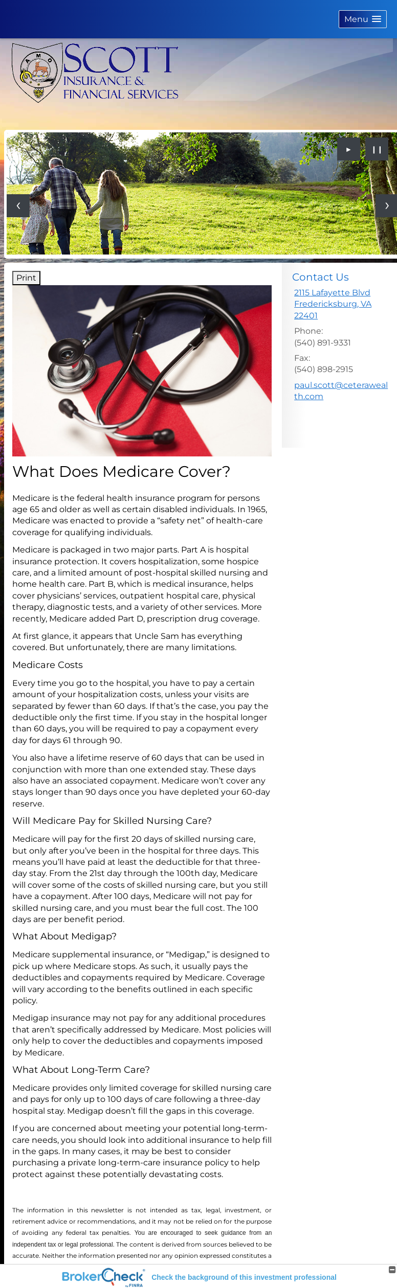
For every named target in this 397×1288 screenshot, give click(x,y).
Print (26, 278)
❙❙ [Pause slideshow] (377, 149)
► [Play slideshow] (348, 149)
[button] (363, 19)
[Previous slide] (18, 205)
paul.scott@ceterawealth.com (341, 390)
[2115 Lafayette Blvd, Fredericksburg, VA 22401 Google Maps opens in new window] (341, 304)
